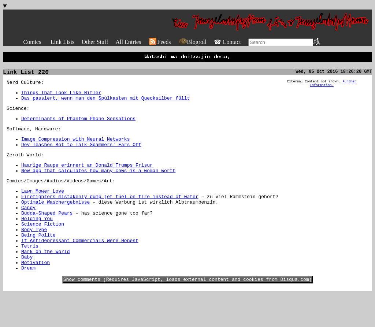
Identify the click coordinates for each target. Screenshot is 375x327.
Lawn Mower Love (42, 207)
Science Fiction (42, 247)
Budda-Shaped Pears (47, 234)
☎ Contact (227, 42)
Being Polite (38, 260)
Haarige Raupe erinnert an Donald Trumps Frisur (87, 178)
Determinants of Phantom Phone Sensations (78, 126)
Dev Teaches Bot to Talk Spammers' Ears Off (81, 155)
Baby (27, 286)
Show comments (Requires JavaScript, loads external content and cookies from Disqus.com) (187, 312)
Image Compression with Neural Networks (75, 149)
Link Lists (62, 42)
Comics (32, 42)
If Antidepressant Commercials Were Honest (79, 267)
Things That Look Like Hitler (61, 97)
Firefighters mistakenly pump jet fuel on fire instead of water (109, 214)
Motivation (35, 293)
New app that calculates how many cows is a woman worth (98, 185)
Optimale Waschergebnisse (55, 221)
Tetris (29, 273)
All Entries (128, 42)
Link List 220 (26, 75)
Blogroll (192, 42)
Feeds (159, 42)
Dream (28, 300)
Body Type (34, 253)
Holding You (37, 240)
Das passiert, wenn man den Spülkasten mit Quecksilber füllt (105, 103)
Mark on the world (45, 280)
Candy (28, 227)
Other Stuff (95, 42)
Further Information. (333, 87)
